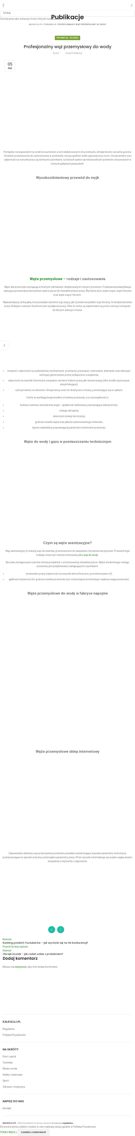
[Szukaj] (67, 13)
